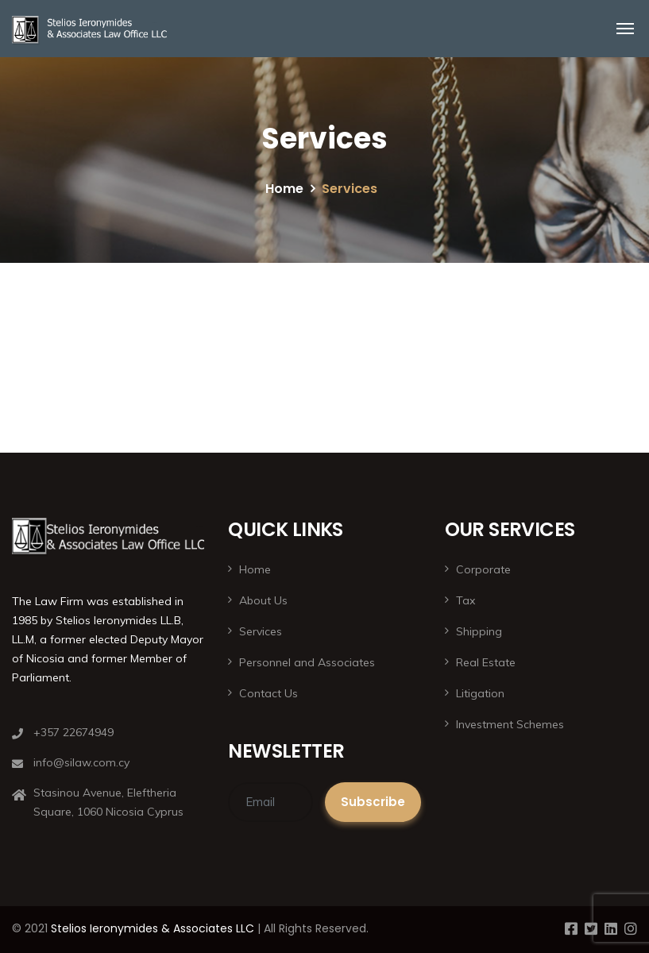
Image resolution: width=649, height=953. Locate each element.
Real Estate (486, 662)
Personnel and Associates (307, 662)
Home (284, 188)
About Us (263, 600)
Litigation (480, 693)
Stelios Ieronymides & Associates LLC (152, 928)
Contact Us (268, 693)
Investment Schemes (510, 724)
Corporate (483, 569)
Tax (465, 600)
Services (260, 631)
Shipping (479, 631)
